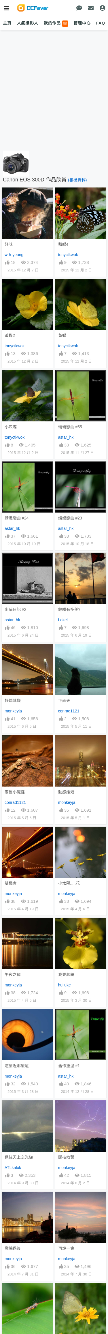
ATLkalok (13, 1167)
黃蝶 (62, 335)
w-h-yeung (14, 254)
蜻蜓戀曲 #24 (17, 518)
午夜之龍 (13, 974)
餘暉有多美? (69, 609)
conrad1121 (68, 711)
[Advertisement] (54, 91)
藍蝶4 (63, 244)
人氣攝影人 (27, 23)
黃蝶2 (10, 335)
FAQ (100, 23)
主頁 (7, 23)
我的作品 (56, 23)
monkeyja (13, 711)
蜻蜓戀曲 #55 (70, 427)
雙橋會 (11, 883)
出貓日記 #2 (15, 609)
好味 (9, 244)
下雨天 (64, 700)
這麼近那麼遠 (17, 1065)
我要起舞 (66, 974)
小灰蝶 (11, 427)
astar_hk (66, 437)
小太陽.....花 (69, 883)
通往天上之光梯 (19, 1157)
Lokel (63, 620)
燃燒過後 (13, 1248)
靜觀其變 (13, 700)
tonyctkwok (68, 254)
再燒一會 (66, 1248)
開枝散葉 (66, 1157)
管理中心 (81, 23)
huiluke (64, 985)
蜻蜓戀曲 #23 (70, 518)
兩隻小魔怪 (15, 792)
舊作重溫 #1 (69, 1065)
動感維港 (66, 792)
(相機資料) (77, 180)
